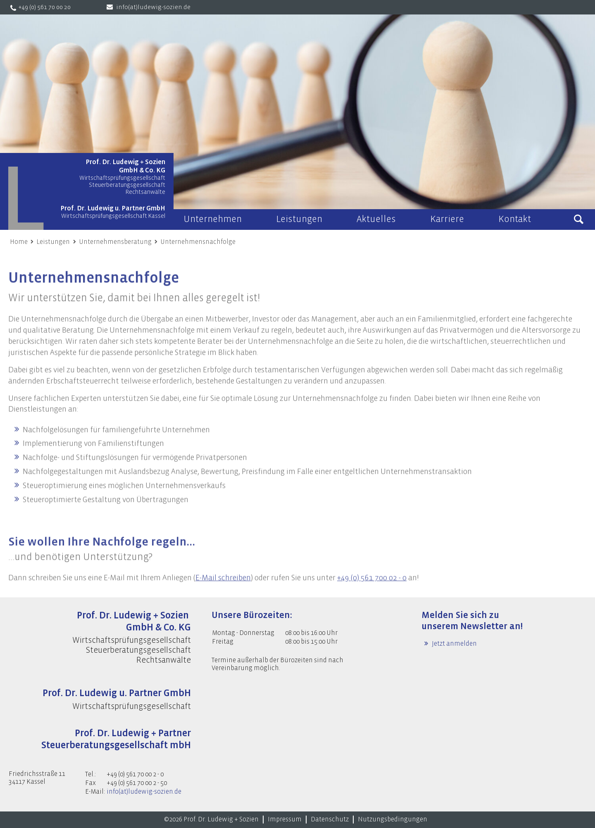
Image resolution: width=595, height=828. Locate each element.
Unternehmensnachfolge (198, 242)
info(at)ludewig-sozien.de (153, 7)
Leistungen (53, 242)
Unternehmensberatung (115, 242)
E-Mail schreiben (223, 589)
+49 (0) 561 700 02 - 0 (372, 589)
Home (19, 242)
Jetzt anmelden (454, 643)
